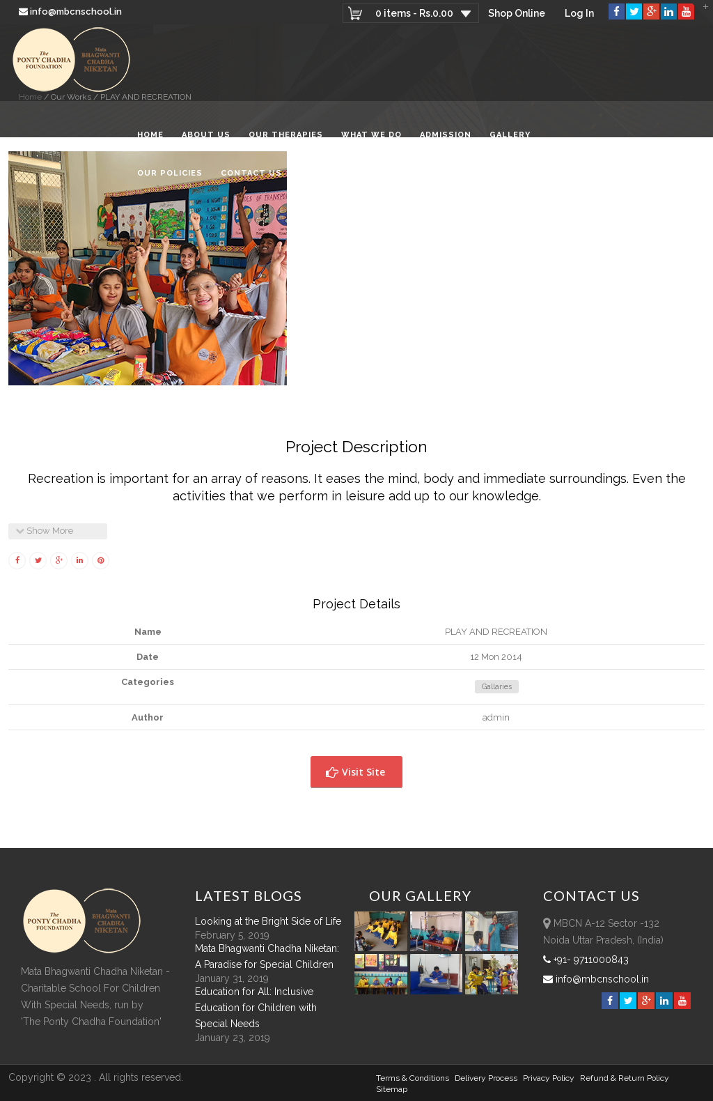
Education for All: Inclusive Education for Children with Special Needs (256, 1007)
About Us (206, 134)
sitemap (391, 1089)
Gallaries (497, 686)
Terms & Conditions (412, 1078)
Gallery (510, 134)
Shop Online (516, 13)
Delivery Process (486, 1078)
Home (150, 134)
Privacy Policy (548, 1078)
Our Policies (170, 173)
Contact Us (251, 173)
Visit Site (355, 771)
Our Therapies (286, 134)
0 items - (414, 13)
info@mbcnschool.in (71, 11)
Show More (44, 530)
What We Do (371, 134)
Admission (445, 134)
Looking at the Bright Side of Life (268, 921)
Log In (579, 13)
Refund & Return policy (624, 1078)
